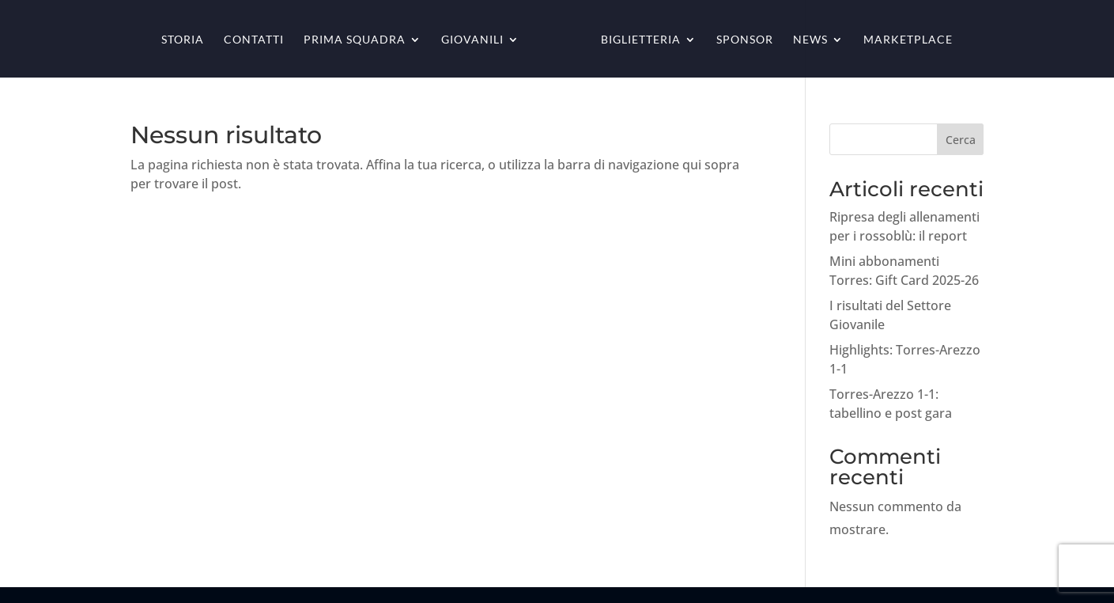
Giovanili (472, 40)
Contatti (254, 40)
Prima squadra (355, 40)
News (810, 40)
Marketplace (908, 40)
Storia (182, 40)
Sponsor (744, 40)
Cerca (961, 139)
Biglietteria (641, 40)
